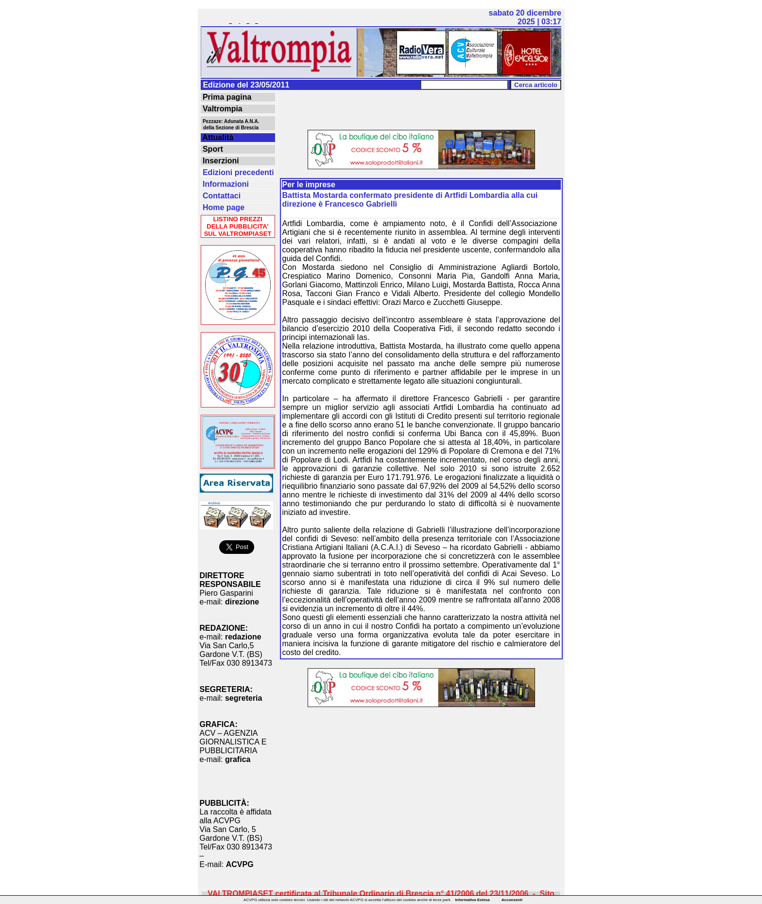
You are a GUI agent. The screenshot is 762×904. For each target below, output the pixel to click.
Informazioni (225, 184)
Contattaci (221, 196)
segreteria (243, 698)
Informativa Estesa (472, 900)
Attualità (217, 137)
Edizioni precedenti (237, 172)
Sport (212, 149)
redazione (243, 637)
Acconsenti (512, 900)
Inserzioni (220, 161)
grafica (237, 759)
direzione (242, 602)
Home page (223, 207)
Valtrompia (221, 109)
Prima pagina (226, 97)
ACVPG (240, 864)
